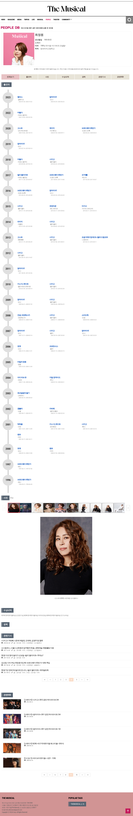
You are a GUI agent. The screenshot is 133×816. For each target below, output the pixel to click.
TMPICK (26, 20)
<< (44, 680)
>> (87, 680)
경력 (83, 77)
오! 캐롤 (84, 175)
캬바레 (52, 409)
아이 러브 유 (21, 377)
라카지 (19, 222)
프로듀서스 (53, 346)
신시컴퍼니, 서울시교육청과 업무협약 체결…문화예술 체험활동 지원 (27, 648)
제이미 (52, 128)
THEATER (56, 20)
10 (76, 775)
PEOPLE (48, 20)
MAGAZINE (11, 20)
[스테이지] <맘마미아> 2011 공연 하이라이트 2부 (42, 714)
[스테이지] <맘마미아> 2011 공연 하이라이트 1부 (42, 729)
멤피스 (19, 97)
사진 (47, 77)
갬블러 (19, 409)
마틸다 (19, 113)
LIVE (33, 20)
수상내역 (65, 77)
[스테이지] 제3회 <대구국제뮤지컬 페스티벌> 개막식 (44, 744)
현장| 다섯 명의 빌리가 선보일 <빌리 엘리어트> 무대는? (22, 655)
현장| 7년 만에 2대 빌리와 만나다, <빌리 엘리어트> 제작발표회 (24, 670)
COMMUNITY (67, 20)
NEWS (3, 20)
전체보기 (10, 77)
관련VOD (120, 77)
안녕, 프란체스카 (23, 315)
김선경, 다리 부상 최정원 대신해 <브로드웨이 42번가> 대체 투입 (25, 663)
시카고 (52, 159)
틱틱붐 (19, 424)
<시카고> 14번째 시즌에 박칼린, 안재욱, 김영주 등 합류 (22, 641)
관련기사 (101, 77)
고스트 (19, 128)
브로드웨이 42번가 (88, 128)
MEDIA (19, 20)
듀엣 (19, 346)
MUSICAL (40, 20)
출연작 (28, 77)
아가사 (84, 206)
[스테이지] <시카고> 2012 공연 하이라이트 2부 (41, 700)
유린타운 (52, 206)
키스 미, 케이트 (22, 284)
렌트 (19, 435)
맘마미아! (53, 97)
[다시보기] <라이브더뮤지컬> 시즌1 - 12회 (40, 758)
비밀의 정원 (21, 362)
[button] (128, 508)
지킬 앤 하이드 (54, 377)
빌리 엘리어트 (22, 175)
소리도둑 (85, 315)
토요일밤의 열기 (23, 393)
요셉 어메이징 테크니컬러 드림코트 (95, 237)
